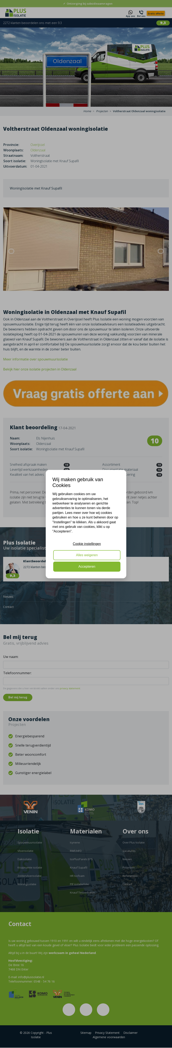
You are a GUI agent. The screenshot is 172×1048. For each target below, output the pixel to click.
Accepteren (86, 566)
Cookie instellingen (87, 544)
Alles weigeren (87, 555)
